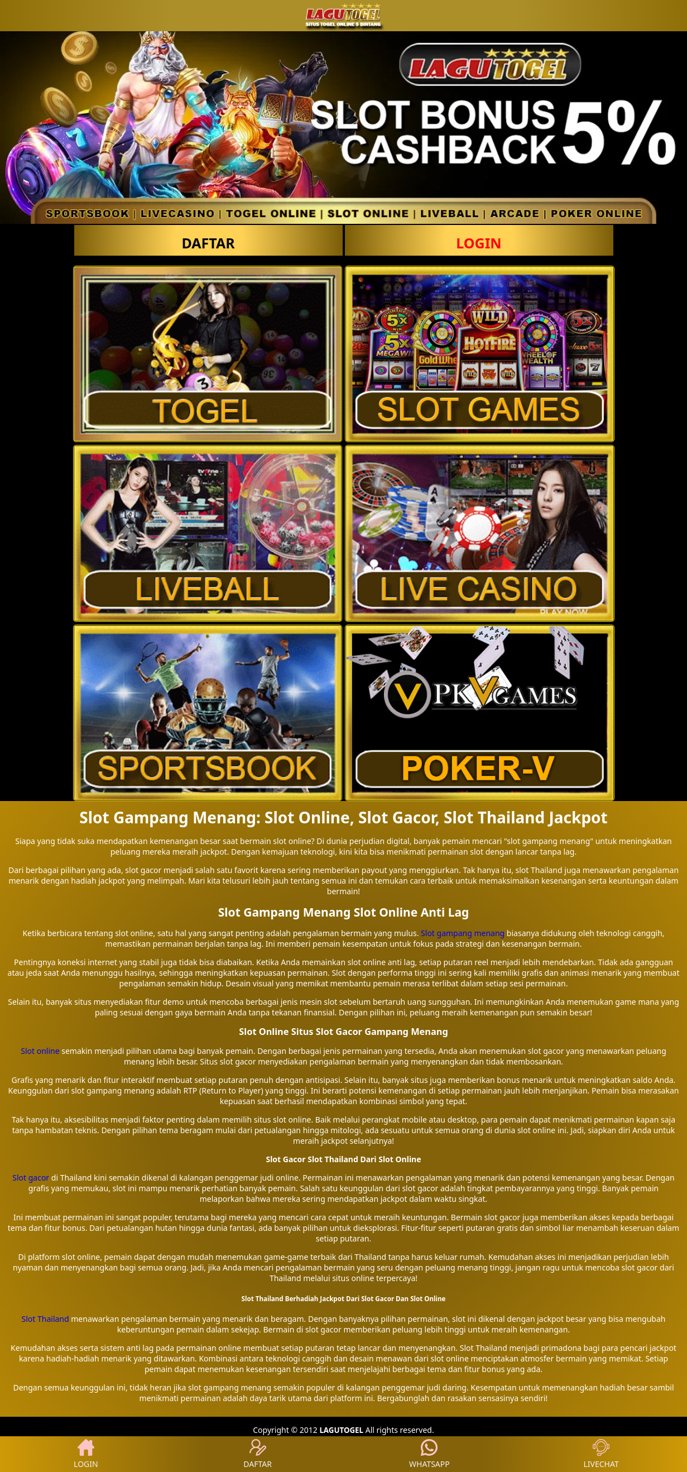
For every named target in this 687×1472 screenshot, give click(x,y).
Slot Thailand (45, 1318)
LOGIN (478, 242)
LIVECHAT (601, 1454)
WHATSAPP (429, 1454)
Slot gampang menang (463, 933)
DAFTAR (207, 242)
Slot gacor (30, 1177)
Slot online (40, 1051)
